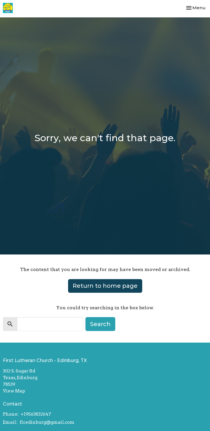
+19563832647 (36, 414)
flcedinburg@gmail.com (47, 422)
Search (100, 324)
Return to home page (105, 285)
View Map (14, 391)
